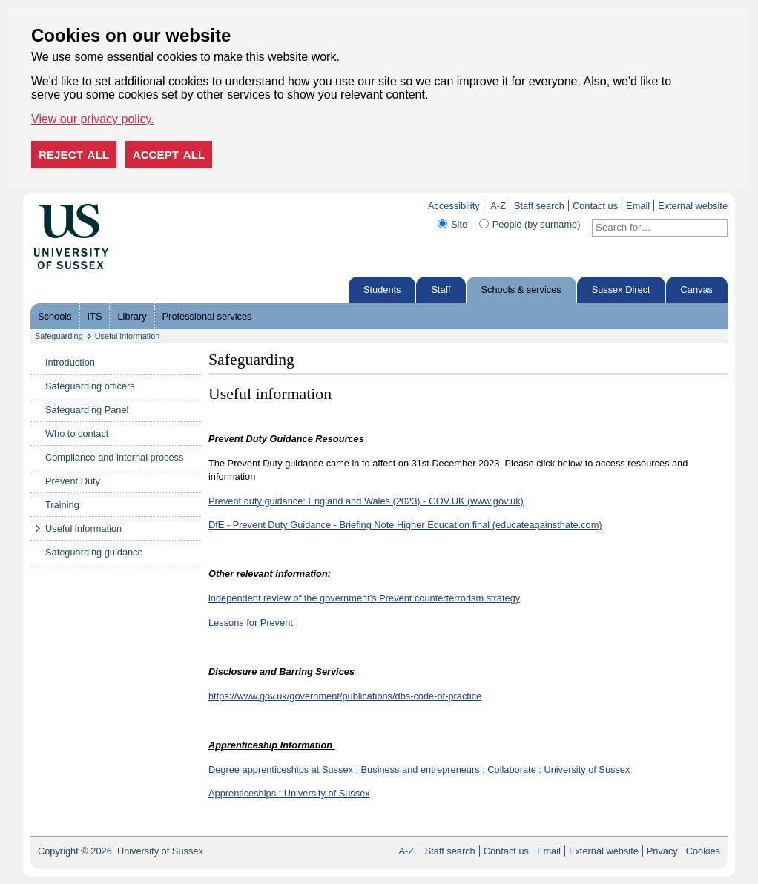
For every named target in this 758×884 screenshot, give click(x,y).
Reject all (74, 154)
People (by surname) (536, 224)
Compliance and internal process (114, 457)
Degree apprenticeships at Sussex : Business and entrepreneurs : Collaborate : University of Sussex (419, 769)
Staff (440, 289)
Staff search (539, 205)
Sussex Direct (621, 289)
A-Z (498, 205)
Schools (55, 316)
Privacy (662, 851)
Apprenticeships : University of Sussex (289, 793)
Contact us (595, 205)
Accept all (169, 154)
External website (693, 205)
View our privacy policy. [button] (92, 119)
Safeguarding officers (90, 386)
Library (131, 316)
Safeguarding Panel (86, 409)
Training (62, 504)
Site (459, 224)
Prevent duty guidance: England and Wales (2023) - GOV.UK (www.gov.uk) (366, 501)
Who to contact (76, 433)
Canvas (697, 289)
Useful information (127, 336)
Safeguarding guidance (94, 552)
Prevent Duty (72, 480)
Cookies (703, 851)
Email (638, 205)
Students (382, 289)
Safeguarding (59, 336)
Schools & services (521, 289)
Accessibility (454, 205)
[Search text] (651, 228)
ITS (95, 316)
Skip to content (139, 205)
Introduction (70, 362)
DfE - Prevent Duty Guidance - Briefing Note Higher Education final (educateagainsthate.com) (405, 524)
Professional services (207, 316)
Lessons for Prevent (251, 622)
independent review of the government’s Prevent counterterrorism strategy (364, 598)
